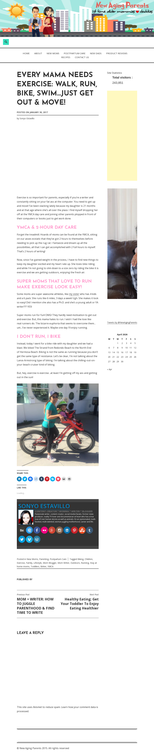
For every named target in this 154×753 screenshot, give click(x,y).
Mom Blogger (49, 562)
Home (26, 53)
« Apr (109, 369)
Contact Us (82, 57)
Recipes (65, 57)
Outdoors (75, 562)
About (38, 53)
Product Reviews (116, 53)
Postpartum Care (74, 53)
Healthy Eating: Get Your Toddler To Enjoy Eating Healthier (79, 601)
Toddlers (35, 566)
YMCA (50, 566)
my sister (74, 294)
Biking (80, 558)
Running (85, 562)
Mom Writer (63, 562)
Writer (43, 566)
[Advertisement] (122, 136)
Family (29, 562)
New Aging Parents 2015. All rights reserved (44, 748)
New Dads (96, 53)
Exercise (21, 562)
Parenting (44, 558)
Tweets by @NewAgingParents (122, 322)
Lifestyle (38, 562)
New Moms (53, 53)
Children (88, 558)
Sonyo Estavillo (27, 118)
